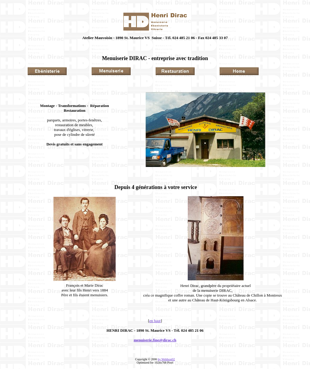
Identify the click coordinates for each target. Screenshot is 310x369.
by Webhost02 (166, 359)
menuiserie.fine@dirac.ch (155, 340)
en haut (155, 321)
